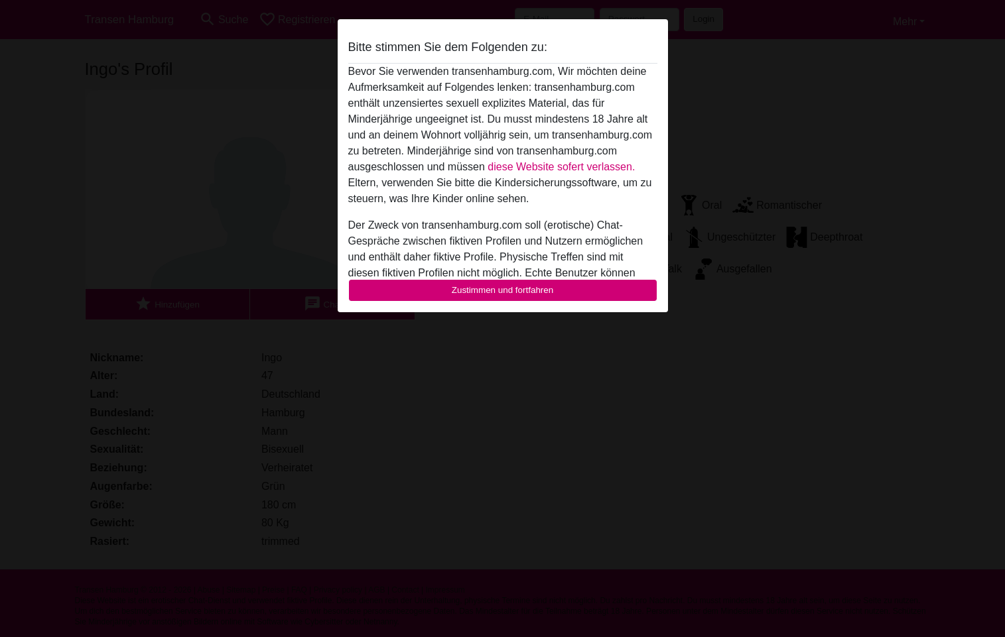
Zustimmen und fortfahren (503, 290)
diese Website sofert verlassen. (561, 166)
